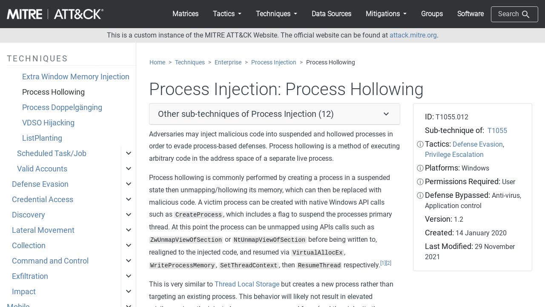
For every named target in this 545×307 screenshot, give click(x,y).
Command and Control (50, 261)
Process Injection (273, 62)
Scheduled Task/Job (51, 153)
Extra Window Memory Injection (75, 76)
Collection (29, 245)
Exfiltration (30, 276)
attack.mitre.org (413, 35)
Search (514, 14)
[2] (388, 263)
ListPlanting (42, 138)
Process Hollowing (53, 92)
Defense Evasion (40, 184)
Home (157, 62)
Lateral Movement (43, 230)
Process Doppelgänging (62, 107)
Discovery (28, 215)
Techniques (190, 62)
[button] (227, 14)
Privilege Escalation (454, 155)
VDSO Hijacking (48, 123)
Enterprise (228, 62)
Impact (24, 291)
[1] (383, 263)
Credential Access (42, 199)
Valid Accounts (42, 169)
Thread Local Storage (247, 284)
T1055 (497, 131)
